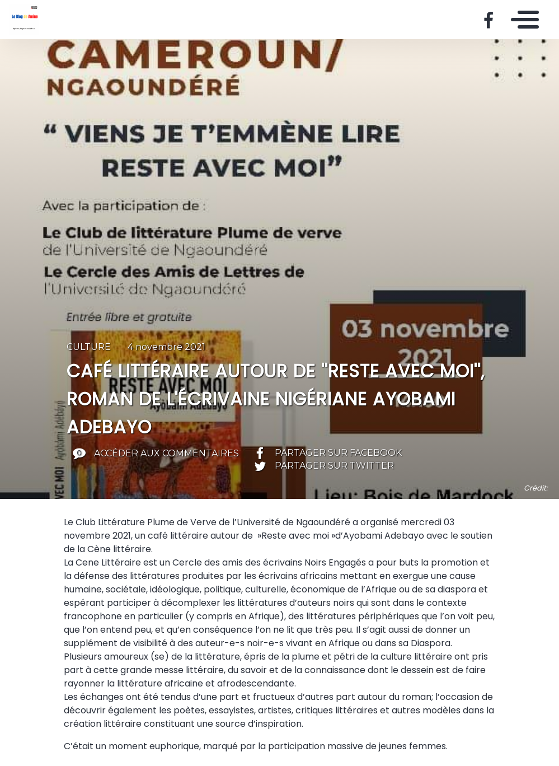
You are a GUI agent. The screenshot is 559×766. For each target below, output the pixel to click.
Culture (89, 347)
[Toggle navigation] (522, 19)
